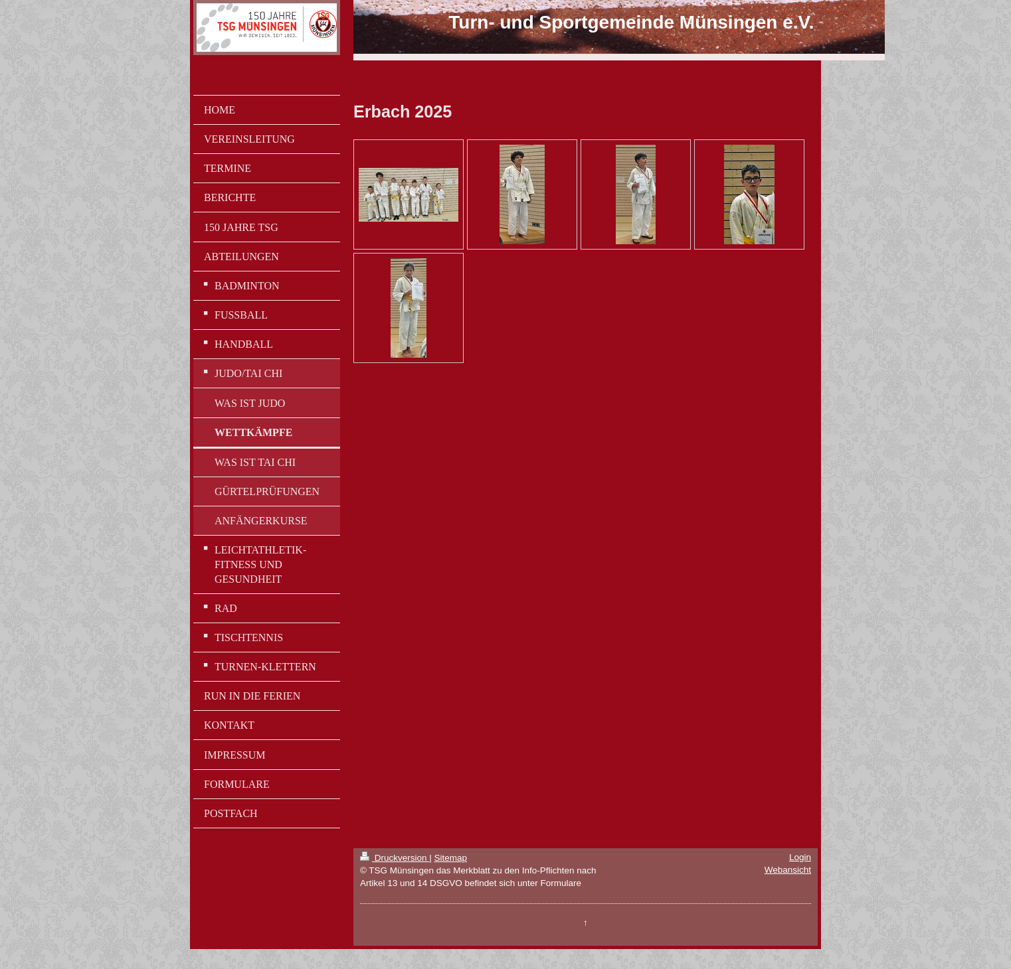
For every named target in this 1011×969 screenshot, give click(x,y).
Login (800, 857)
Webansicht (788, 870)
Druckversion (394, 858)
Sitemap (450, 858)
